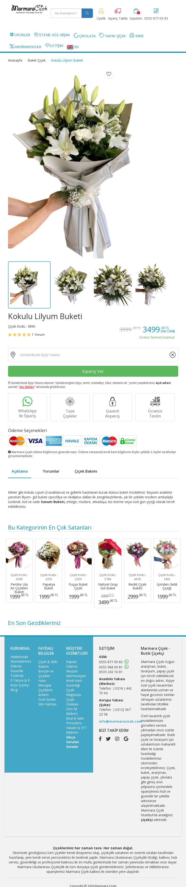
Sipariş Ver (93, 371)
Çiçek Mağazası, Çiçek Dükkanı (74, 697)
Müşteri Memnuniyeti (76, 673)
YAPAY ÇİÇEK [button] (112, 35)
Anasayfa (15, 60)
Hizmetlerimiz (20, 661)
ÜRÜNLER (20, 34)
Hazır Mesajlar (45, 682)
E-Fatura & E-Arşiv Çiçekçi (20, 682)
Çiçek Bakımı (86, 471)
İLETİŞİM (54, 45)
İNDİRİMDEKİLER (25, 46)
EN (73, 46)
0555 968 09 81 (111, 667)
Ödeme (16, 666)
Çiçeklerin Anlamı (45, 692)
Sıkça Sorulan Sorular (72, 742)
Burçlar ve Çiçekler (46, 673)
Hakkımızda (19, 656)
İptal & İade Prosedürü (75, 720)
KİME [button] (136, 35)
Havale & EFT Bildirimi (76, 730)
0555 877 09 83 (111, 662)
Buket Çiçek (37, 60)
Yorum (38, 334)
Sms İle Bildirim (72, 711)
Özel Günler (47, 699)
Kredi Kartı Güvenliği (74, 682)
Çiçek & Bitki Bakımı (47, 664)
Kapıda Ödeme (72, 664)
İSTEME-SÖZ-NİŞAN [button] (52, 34)
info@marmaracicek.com (120, 721)
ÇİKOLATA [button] (84, 35)
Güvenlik (16, 671)
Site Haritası (47, 704)
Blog (13, 689)
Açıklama (20, 471)
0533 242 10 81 (111, 672)
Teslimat (17, 675)
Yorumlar (51, 471)
